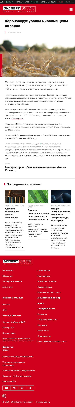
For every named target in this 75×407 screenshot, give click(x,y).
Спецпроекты (44, 336)
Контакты (42, 314)
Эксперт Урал (9, 333)
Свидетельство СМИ (48, 319)
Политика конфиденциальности (17, 356)
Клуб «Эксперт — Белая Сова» (52, 341)
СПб (4, 310)
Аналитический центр (49, 298)
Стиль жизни (33, 205)
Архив (41, 303)
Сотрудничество (46, 309)
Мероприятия (44, 276)
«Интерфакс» (17, 118)
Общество (9, 205)
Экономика (7, 270)
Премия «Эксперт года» (49, 292)
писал (40, 144)
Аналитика (55, 205)
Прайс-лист (43, 330)
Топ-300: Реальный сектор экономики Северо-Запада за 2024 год (60, 214)
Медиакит (42, 325)
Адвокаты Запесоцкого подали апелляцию (12, 213)
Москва (6, 304)
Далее (7, 163)
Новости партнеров (47, 281)
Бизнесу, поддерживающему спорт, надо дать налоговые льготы (39, 214)
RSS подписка (9, 381)
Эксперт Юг (8, 327)
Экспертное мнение (12, 281)
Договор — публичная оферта (16, 376)
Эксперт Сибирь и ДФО (13, 322)
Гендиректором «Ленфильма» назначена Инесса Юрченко (35, 169)
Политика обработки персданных (18, 370)
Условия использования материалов (13, 363)
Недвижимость (45, 287)
